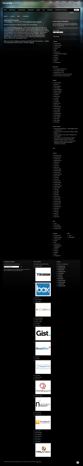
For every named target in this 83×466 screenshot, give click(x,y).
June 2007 (56, 211)
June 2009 (56, 179)
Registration (64, 1)
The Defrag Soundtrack (59, 70)
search (69, 2)
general (38, 9)
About (50, 1)
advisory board (12, 9)
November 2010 (57, 157)
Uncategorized (26, 16)
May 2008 (56, 192)
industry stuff (49, 9)
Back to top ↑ (39, 461)
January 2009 (57, 181)
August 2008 (57, 187)
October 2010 (57, 158)
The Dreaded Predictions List (60, 69)
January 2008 (57, 199)
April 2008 (56, 194)
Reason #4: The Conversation (11, 20)
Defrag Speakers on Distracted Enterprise (63, 74)
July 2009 (56, 177)
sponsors (6, 16)
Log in (55, 223)
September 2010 (57, 160)
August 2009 (57, 175)
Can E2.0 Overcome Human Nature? (62, 75)
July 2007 (56, 210)
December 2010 (57, 155)
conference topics (21, 9)
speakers (72, 12)
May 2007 (56, 213)
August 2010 (57, 162)
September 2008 (57, 186)
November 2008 (57, 182)
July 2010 (56, 163)
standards (12, 16)
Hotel (58, 2)
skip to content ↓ (76, 2)
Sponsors (43, 1)
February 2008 (57, 198)
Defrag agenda (18, 27)
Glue (43, 9)
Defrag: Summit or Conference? (66, 139)
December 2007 (57, 201)
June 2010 (56, 165)
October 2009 (57, 172)
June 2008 (56, 191)
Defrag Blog (7, 3)
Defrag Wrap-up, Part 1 (59, 72)
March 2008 (56, 196)
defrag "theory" (31, 9)
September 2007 (57, 206)
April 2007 (56, 215)
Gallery (50, 2)
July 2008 (56, 189)
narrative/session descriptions (61, 9)
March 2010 (56, 167)
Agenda (57, 1)
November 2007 (57, 203)
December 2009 (57, 169)
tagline (18, 16)
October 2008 (57, 184)
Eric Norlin (9, 21)
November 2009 (57, 170)
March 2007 (56, 216)
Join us (32, 42)
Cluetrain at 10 (59, 130)
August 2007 (57, 208)
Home (64, 2)
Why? (79, 1)
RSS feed (54, 25)
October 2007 (57, 204)
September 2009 (57, 174)
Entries (56, 225)
